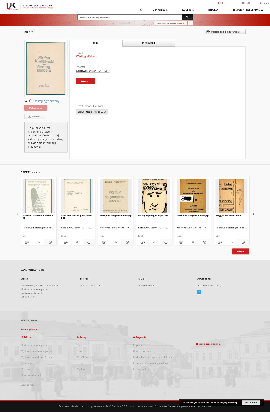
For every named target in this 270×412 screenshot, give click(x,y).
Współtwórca (84, 357)
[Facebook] (199, 292)
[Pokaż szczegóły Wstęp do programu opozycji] (127, 242)
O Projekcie (160, 9)
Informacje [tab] (148, 43)
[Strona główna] (141, 10)
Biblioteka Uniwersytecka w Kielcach (152, 357)
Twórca (81, 351)
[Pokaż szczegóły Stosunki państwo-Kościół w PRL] (50, 242)
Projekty (25, 369)
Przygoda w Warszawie (228, 215)
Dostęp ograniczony (41, 101)
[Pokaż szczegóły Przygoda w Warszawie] (243, 242)
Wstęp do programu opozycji (116, 215)
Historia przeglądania (248, 9)
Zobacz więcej (28, 384)
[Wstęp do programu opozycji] (116, 197)
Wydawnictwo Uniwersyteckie (37, 351)
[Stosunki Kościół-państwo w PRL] (77, 197)
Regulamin (138, 345)
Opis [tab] (95, 43)
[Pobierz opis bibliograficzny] (27, 242)
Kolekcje (188, 9)
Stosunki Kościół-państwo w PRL (76, 217)
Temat (80, 363)
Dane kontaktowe (142, 351)
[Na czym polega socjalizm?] (154, 197)
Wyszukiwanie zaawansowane (170, 23)
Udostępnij (264, 2)
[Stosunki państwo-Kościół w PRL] (38, 197)
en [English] (223, 3)
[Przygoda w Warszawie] (231, 197)
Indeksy (213, 9)
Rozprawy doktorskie (32, 375)
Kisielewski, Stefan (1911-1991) (93, 70)
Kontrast (245, 2)
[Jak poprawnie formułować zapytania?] (190, 23)
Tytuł (79, 345)
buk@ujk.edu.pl (146, 285)
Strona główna (29, 329)
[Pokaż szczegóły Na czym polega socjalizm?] (166, 242)
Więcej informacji (228, 403)
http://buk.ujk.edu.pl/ (210, 285)
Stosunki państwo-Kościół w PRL (37, 217)
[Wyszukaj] (187, 17)
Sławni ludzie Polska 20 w (92, 111)
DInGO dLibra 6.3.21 (117, 406)
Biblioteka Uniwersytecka (34, 345)
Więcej (240, 251)
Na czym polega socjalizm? (153, 215)
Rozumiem (251, 402)
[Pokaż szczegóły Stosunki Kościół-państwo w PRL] (88, 242)
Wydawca (82, 369)
